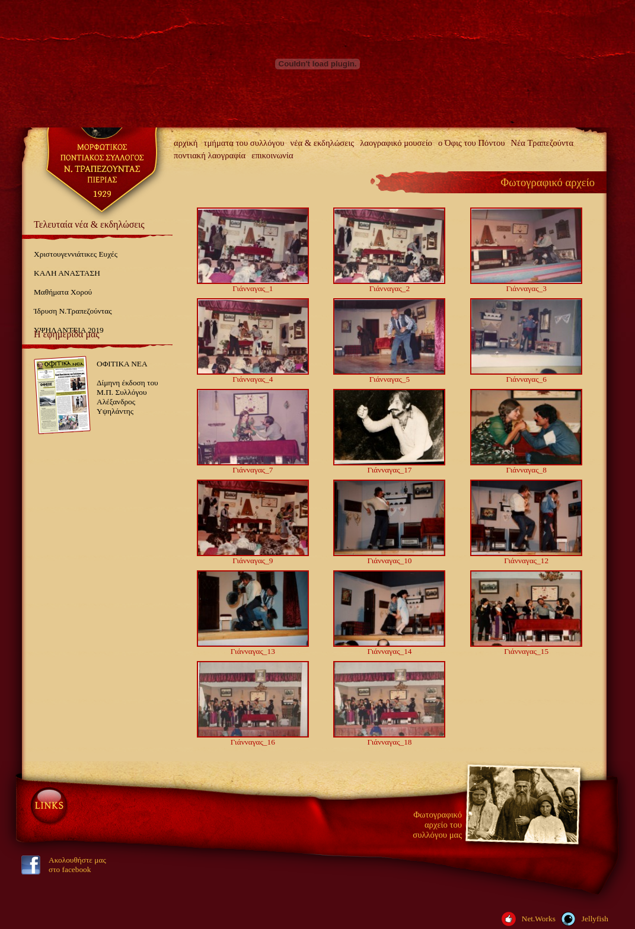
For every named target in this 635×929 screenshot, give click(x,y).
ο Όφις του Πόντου (471, 143)
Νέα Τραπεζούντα (542, 143)
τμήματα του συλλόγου (244, 143)
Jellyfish (595, 918)
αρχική (186, 143)
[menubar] (389, 149)
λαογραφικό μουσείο (396, 143)
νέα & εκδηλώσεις (323, 143)
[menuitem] (186, 143)
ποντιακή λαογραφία (209, 155)
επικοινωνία (272, 155)
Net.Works (539, 918)
